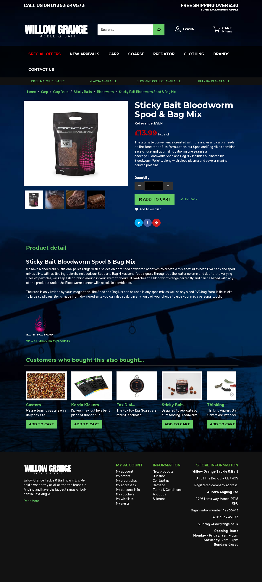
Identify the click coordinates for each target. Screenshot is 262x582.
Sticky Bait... (173, 405)
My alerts (123, 503)
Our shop (159, 476)
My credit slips (126, 481)
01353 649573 (68, 5)
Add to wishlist (148, 209)
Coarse (136, 54)
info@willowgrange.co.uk (220, 524)
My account (124, 472)
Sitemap (159, 499)
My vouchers (125, 494)
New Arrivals (84, 54)
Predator (164, 54)
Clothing (194, 54)
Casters (33, 405)
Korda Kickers (85, 405)
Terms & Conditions (167, 490)
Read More (31, 501)
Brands (221, 54)
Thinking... (217, 405)
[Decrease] (140, 186)
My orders (123, 476)
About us (159, 494)
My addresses (126, 485)
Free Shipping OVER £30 (186, 6)
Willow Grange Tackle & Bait (44, 570)
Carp (114, 54)
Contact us (161, 481)
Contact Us (41, 69)
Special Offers (44, 54)
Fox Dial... (125, 405)
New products (163, 472)
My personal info (128, 490)
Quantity (142, 178)
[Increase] (168, 186)
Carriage (159, 485)
